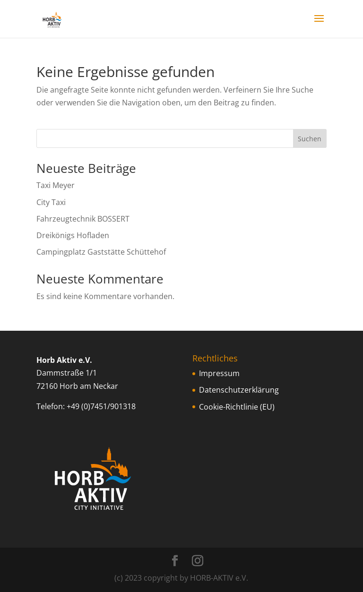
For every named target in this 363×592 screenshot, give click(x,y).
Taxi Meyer (55, 185)
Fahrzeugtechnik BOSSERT (83, 219)
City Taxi (51, 202)
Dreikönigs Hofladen (72, 235)
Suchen (309, 138)
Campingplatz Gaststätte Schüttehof (101, 252)
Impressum (219, 373)
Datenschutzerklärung (239, 390)
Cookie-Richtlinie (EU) (237, 407)
